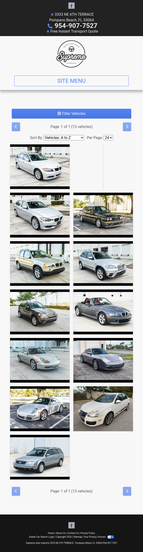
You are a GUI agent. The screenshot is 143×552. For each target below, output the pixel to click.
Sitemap (77, 537)
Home (51, 533)
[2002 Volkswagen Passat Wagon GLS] (40, 457)
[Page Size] (108, 137)
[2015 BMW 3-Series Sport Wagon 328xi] (40, 215)
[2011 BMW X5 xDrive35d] (103, 263)
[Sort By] (64, 137)
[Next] (127, 126)
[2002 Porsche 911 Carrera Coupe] (103, 360)
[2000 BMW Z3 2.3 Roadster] (103, 311)
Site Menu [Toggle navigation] (71, 81)
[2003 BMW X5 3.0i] (40, 263)
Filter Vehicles (71, 113)
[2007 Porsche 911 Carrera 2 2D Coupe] (40, 408)
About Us (61, 533)
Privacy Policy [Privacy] (88, 533)
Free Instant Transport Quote (74, 31)
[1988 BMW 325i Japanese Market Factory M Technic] (103, 215)
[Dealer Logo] (71, 54)
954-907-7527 (76, 26)
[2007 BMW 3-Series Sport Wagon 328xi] (40, 166)
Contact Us (73, 533)
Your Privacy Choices (99, 537)
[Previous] (16, 126)
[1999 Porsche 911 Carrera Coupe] (40, 360)
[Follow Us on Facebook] (71, 5)
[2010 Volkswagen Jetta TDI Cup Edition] (103, 408)
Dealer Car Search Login (41, 537)
